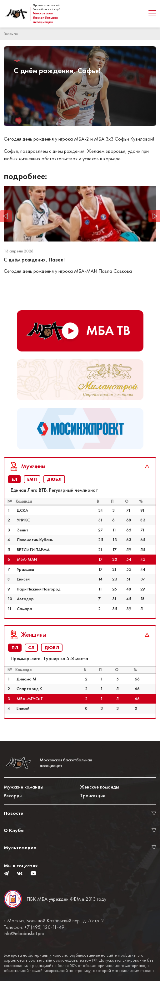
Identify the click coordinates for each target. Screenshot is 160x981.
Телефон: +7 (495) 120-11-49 (34, 927)
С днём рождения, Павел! (34, 259)
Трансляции (92, 795)
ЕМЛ (32, 479)
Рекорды (13, 795)
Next (154, 216)
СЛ (31, 647)
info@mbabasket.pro (24, 933)
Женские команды (99, 787)
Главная (11, 34)
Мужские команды (23, 787)
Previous (6, 216)
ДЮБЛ (54, 479)
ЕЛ (14, 479)
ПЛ (15, 647)
